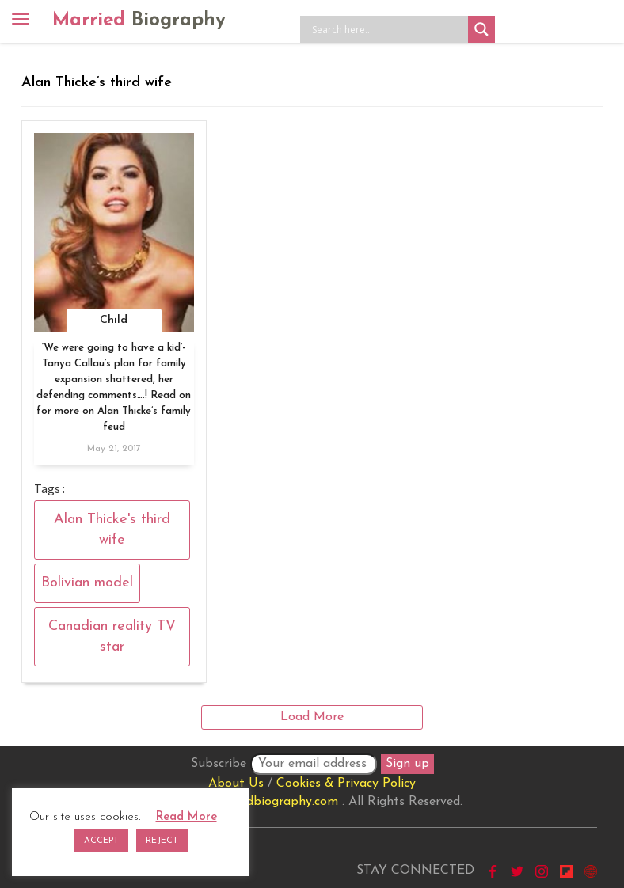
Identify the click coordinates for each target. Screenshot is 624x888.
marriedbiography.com (273, 801)
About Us (236, 783)
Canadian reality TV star (112, 637)
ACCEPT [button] (101, 841)
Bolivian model (87, 582)
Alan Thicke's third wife (112, 530)
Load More (312, 717)
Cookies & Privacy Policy (346, 783)
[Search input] (388, 29)
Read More (186, 817)
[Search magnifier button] (481, 29)
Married (139, 20)
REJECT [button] (162, 841)
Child (113, 320)
